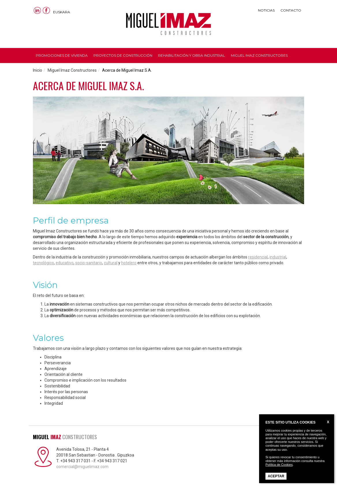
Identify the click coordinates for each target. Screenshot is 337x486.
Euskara (61, 12)
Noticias (266, 10)
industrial (277, 257)
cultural (110, 262)
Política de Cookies (279, 464)
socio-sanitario (88, 262)
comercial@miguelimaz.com (82, 466)
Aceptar (276, 476)
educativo (65, 262)
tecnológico (43, 262)
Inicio (37, 70)
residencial (258, 257)
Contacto (290, 10)
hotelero (128, 262)
